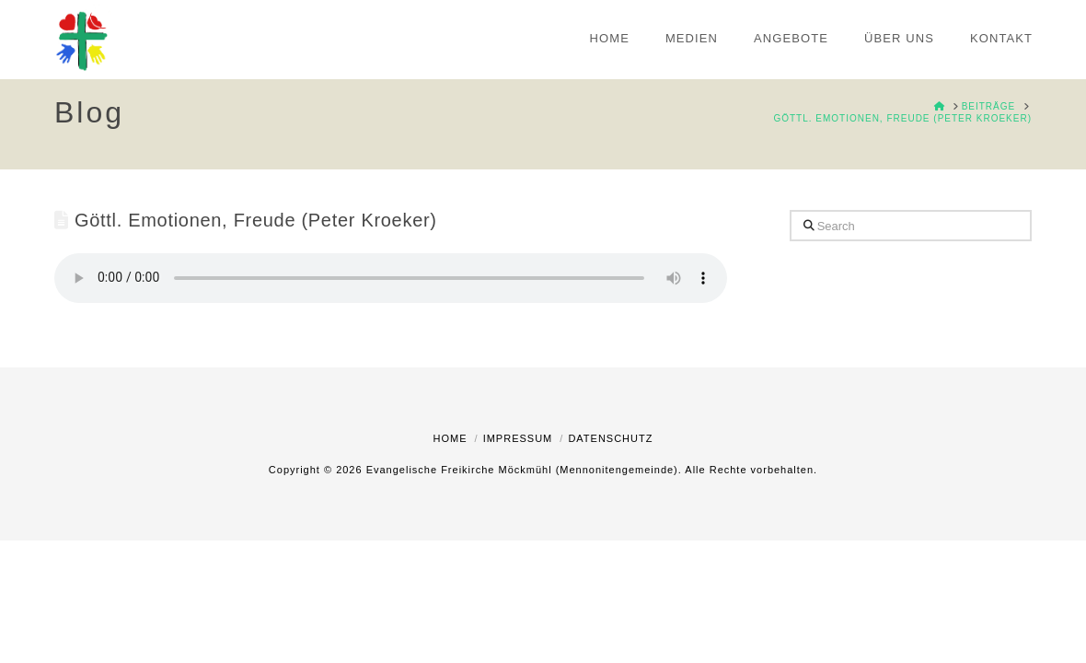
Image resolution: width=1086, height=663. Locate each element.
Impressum (518, 438)
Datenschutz (610, 438)
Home (450, 438)
